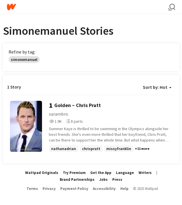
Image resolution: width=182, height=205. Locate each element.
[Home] (87, 7)
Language (125, 172)
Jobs (103, 179)
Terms (32, 188)
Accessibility (104, 188)
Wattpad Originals (41, 172)
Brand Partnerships (77, 179)
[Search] (171, 7)
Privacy (49, 188)
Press (117, 179)
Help (124, 188)
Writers (145, 172)
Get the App (100, 172)
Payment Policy (74, 188)
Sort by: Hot (157, 87)
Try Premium (74, 172)
